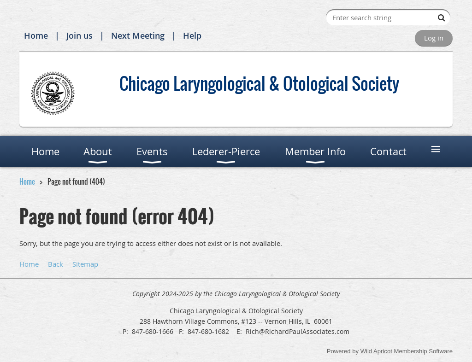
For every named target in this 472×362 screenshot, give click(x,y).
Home (36, 35)
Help (192, 35)
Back (55, 264)
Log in (433, 37)
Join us (79, 35)
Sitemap (85, 264)
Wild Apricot (376, 351)
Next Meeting (138, 35)
